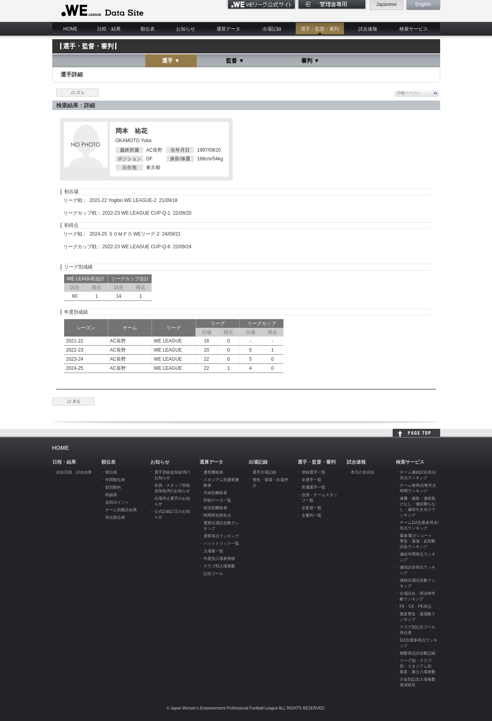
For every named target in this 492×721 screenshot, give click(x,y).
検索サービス (413, 29)
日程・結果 (109, 29)
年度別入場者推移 (219, 558)
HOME (70, 29)
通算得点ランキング (221, 536)
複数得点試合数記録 (417, 653)
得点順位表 (115, 517)
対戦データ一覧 (217, 500)
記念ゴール (213, 573)
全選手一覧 (311, 479)
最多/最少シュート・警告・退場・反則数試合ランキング (418, 541)
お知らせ (185, 29)
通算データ (228, 29)
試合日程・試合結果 (74, 472)
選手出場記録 (264, 472)
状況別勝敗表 (215, 508)
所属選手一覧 (313, 487)
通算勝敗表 (213, 472)
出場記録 (271, 29)
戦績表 (111, 495)
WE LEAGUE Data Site (101, 11)
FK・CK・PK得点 (415, 606)
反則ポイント (117, 502)
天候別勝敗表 (215, 493)
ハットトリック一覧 (221, 543)
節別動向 (113, 487)
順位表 (148, 29)
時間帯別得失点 (217, 515)
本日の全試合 (362, 472)
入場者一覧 (213, 551)
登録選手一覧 (313, 472)
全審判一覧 (311, 515)
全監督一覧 (311, 508)
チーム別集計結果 (121, 510)
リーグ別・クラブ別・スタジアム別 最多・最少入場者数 (417, 666)
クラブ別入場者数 (219, 566)
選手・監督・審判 (320, 29)
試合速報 (367, 29)
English (423, 4)
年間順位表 (115, 479)
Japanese (386, 4)
